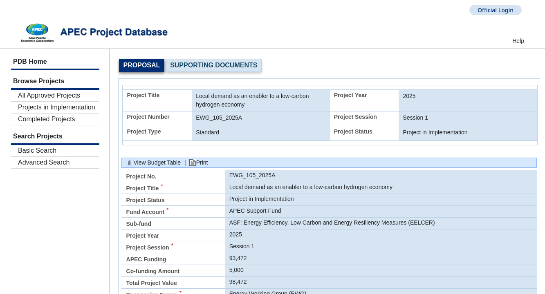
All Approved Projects (49, 95)
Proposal (141, 65)
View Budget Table (157, 162)
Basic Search (37, 150)
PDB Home (30, 61)
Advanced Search (44, 162)
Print (202, 162)
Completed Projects (46, 119)
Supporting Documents (213, 65)
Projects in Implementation (56, 107)
